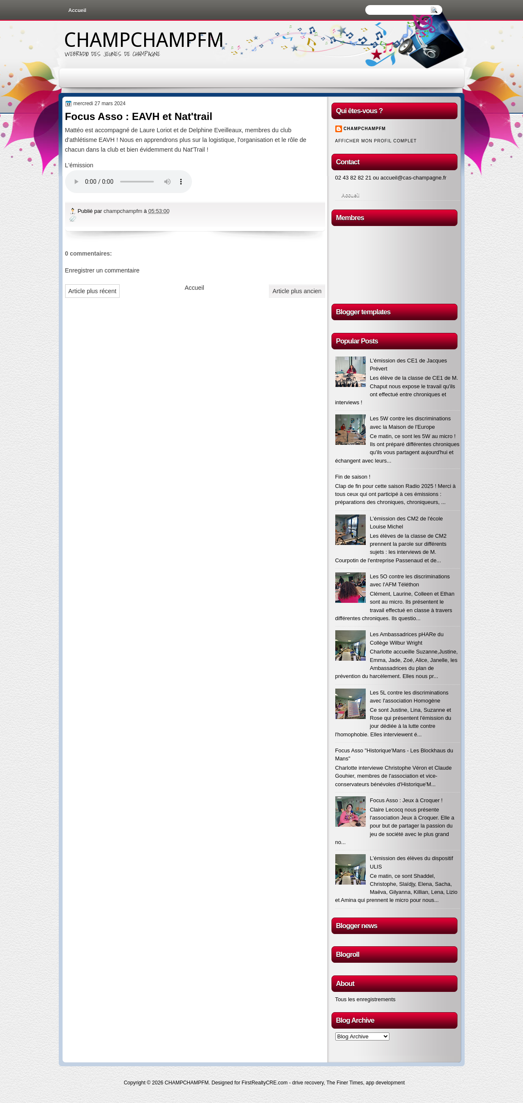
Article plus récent (92, 291)
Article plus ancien (296, 291)
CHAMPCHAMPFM (144, 40)
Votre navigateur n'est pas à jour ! (128, 181)
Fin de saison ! (353, 477)
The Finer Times (344, 1083)
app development (385, 1083)
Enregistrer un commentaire (102, 270)
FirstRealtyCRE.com (265, 1083)
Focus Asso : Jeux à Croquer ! (406, 800)
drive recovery (307, 1083)
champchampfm (124, 211)
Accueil (77, 11)
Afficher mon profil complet (376, 141)
